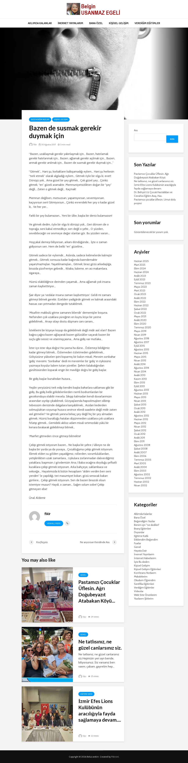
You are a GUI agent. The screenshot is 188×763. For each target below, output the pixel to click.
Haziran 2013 (141, 393)
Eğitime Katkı (86, 694)
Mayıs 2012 (140, 423)
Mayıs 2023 (140, 286)
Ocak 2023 (140, 294)
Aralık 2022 (140, 298)
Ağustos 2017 (141, 342)
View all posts (53, 523)
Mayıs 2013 (140, 397)
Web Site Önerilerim (145, 595)
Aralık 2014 (140, 364)
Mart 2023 (139, 290)
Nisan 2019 (140, 334)
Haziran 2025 (141, 261)
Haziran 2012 (141, 419)
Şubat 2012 (140, 430)
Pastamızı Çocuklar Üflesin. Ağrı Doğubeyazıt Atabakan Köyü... (99, 591)
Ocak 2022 (140, 312)
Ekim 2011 (139, 441)
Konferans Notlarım (145, 573)
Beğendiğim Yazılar (40, 119)
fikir (33, 144)
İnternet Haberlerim (145, 558)
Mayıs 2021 (140, 316)
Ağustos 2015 (141, 349)
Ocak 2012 (139, 434)
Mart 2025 (139, 264)
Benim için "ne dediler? (146, 525)
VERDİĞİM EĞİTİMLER (147, 23)
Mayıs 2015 (140, 356)
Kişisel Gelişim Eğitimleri (147, 569)
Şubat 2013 (140, 404)
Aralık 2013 (139, 375)
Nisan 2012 (140, 426)
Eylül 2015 (139, 345)
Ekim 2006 (140, 456)
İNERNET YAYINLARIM (70, 23)
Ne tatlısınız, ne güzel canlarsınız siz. (100, 645)
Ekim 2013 (139, 382)
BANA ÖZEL (96, 23)
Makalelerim (140, 576)
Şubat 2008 (140, 448)
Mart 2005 (140, 463)
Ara (136, 130)
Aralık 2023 (140, 275)
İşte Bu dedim (141, 561)
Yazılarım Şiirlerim (143, 598)
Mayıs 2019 (140, 331)
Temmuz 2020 (142, 327)
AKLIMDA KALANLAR (40, 23)
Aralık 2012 (139, 412)
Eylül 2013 (139, 386)
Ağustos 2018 (141, 338)
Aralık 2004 (140, 467)
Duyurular (139, 532)
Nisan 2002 (140, 485)
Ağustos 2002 (142, 474)
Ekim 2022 (140, 301)
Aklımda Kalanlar (143, 514)
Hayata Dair (140, 550)
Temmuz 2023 (142, 283)
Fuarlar (137, 543)
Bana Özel (139, 517)
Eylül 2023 (139, 279)
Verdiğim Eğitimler (144, 587)
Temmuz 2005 (142, 459)
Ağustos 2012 (141, 415)
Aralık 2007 (140, 452)
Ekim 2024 (140, 268)
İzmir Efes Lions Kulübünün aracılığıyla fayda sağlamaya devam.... (99, 710)
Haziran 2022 (141, 305)
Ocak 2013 (139, 408)
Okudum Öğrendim (145, 580)
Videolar (138, 591)
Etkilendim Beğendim (146, 539)
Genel (83, 575)
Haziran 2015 (141, 353)
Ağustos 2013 (141, 390)
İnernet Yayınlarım (144, 554)
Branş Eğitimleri (142, 528)
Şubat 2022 (140, 309)
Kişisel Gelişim (61, 119)
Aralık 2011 (139, 437)
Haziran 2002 (141, 481)
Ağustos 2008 (142, 445)
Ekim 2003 (140, 470)
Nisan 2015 (140, 360)
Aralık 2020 (140, 320)
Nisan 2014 (140, 371)
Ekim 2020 (140, 323)
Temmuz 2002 (142, 478)
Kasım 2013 (140, 378)
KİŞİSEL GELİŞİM (119, 23)
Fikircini (115, 756)
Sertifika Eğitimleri (144, 584)
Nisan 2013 (140, 401)
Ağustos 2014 (141, 367)
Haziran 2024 (141, 272)
